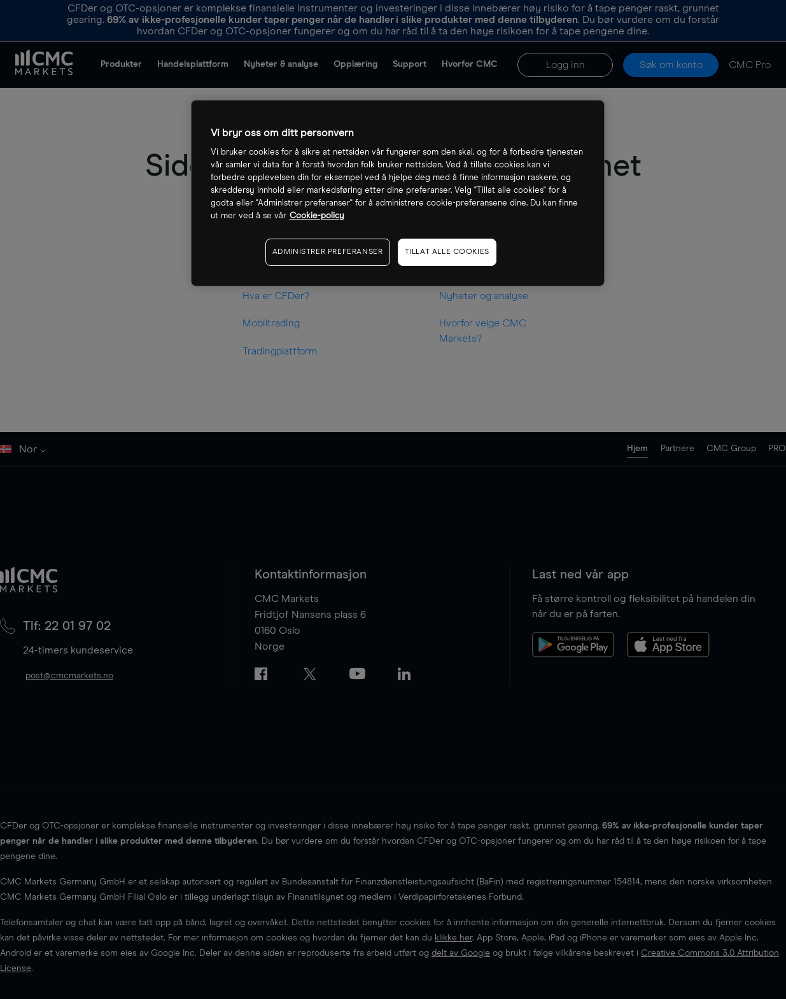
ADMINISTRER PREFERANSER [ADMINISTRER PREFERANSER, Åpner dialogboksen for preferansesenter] (327, 252)
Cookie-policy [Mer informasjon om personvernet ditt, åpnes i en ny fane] (317, 216)
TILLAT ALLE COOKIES (447, 252)
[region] (398, 193)
